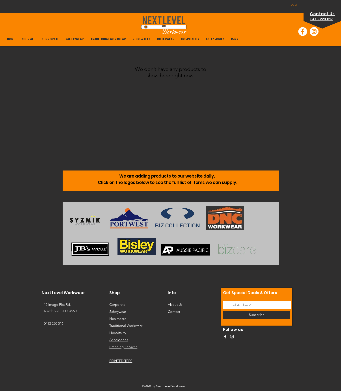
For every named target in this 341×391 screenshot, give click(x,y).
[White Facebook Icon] (225, 336)
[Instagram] (314, 31)
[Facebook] (302, 31)
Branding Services (123, 347)
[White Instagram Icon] (231, 336)
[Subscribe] (256, 315)
